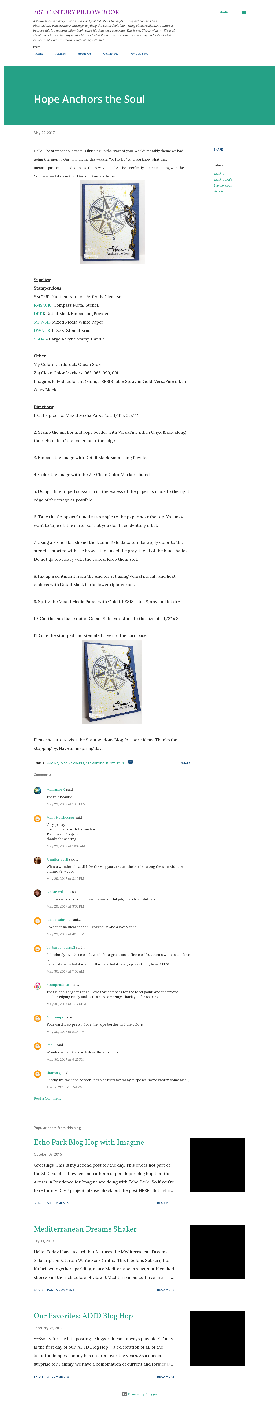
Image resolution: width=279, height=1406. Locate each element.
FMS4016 (42, 305)
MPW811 (42, 322)
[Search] (225, 12)
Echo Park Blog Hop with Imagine (89, 1143)
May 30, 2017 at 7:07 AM (65, 971)
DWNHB (42, 330)
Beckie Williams (59, 892)
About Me (82, 53)
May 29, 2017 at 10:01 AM (66, 804)
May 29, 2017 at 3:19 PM (65, 878)
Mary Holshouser (60, 817)
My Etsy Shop (137, 53)
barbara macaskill (61, 947)
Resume (58, 53)
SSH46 (40, 339)
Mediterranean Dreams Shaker (85, 1229)
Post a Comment (47, 1098)
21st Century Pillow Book (76, 12)
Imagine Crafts (223, 179)
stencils (219, 191)
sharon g (54, 1073)
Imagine (219, 173)
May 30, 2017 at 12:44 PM (66, 1004)
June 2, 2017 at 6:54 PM (65, 1087)
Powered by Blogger (139, 1394)
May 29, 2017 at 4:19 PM (65, 934)
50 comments (58, 1203)
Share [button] (218, 149)
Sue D (51, 1045)
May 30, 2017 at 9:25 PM (65, 1059)
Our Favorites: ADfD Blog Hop (83, 1316)
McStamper (56, 1017)
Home (37, 53)
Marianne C (56, 789)
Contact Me (108, 53)
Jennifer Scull (57, 859)
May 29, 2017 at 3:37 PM (65, 906)
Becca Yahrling (59, 919)
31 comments (58, 1376)
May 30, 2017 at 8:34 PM (66, 1032)
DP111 (39, 313)
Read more (165, 1203)
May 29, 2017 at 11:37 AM (66, 846)
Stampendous (223, 185)
